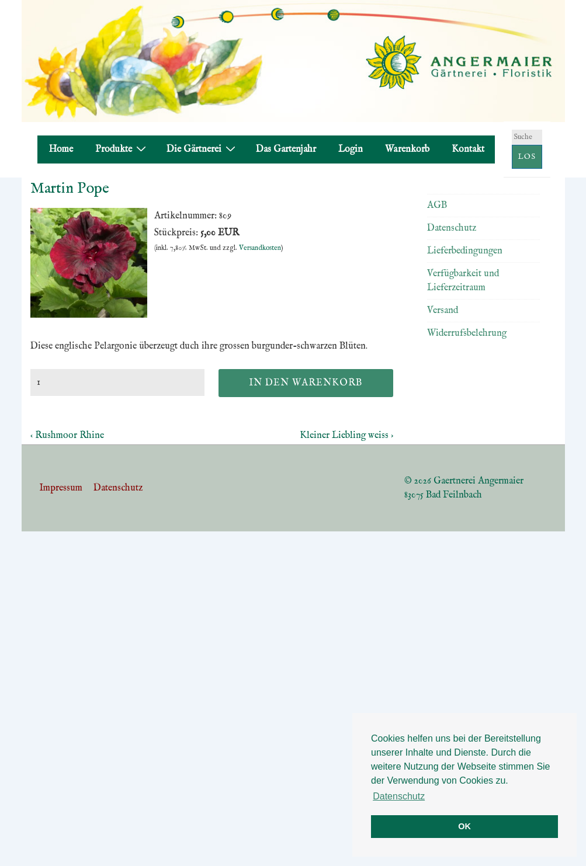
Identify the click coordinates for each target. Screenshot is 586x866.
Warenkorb (407, 149)
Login (350, 149)
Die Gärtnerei (202, 149)
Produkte (122, 149)
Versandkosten (260, 248)
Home (61, 149)
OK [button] (464, 826)
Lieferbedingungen (464, 251)
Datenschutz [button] (399, 796)
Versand (442, 311)
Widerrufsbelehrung (467, 333)
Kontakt (468, 149)
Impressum (60, 488)
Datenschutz (451, 228)
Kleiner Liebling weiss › (346, 435)
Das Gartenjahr (286, 149)
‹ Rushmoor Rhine (67, 435)
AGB (437, 205)
